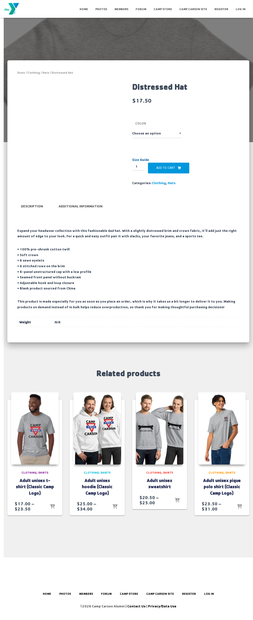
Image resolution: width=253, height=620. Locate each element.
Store (21, 72)
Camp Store (163, 9)
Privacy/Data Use (162, 606)
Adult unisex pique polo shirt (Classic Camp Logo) (222, 505)
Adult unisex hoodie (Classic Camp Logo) (97, 505)
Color (140, 123)
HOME (84, 9)
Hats (45, 72)
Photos (101, 9)
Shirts (43, 491)
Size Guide (140, 159)
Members (121, 9)
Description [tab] (32, 226)
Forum (141, 9)
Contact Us (136, 606)
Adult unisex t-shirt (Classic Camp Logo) (35, 505)
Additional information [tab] (81, 226)
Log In (241, 9)
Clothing (33, 72)
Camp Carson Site (193, 9)
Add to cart (165, 168)
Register (221, 9)
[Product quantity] (138, 167)
